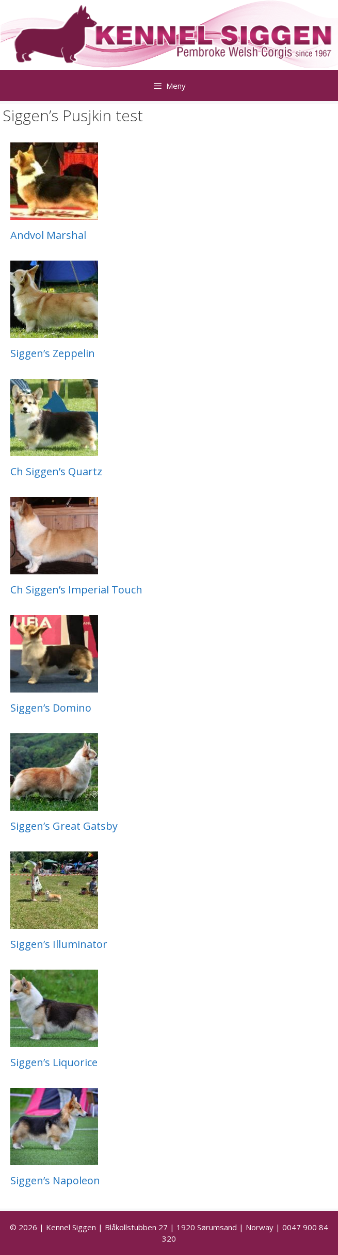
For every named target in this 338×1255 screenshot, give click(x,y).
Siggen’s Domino (50, 708)
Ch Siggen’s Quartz (56, 471)
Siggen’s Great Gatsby (64, 826)
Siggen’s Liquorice (54, 1062)
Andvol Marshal (48, 235)
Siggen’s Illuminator (58, 944)
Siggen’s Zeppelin (52, 353)
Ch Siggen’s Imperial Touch (76, 590)
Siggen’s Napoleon (55, 1180)
